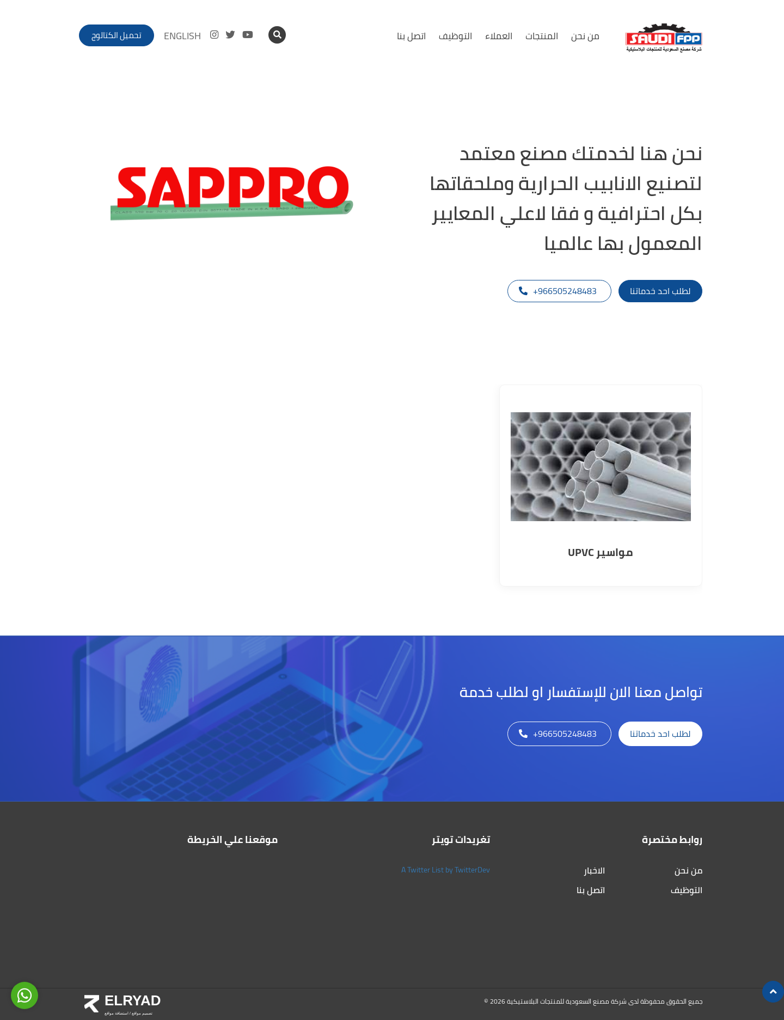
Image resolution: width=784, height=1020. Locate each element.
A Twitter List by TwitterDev (445, 870)
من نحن (585, 36)
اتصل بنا (411, 36)
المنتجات (541, 36)
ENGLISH (182, 36)
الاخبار (594, 870)
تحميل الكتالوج (116, 35)
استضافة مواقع (116, 1013)
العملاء (498, 36)
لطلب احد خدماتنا (660, 291)
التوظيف (455, 36)
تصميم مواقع (141, 1013)
